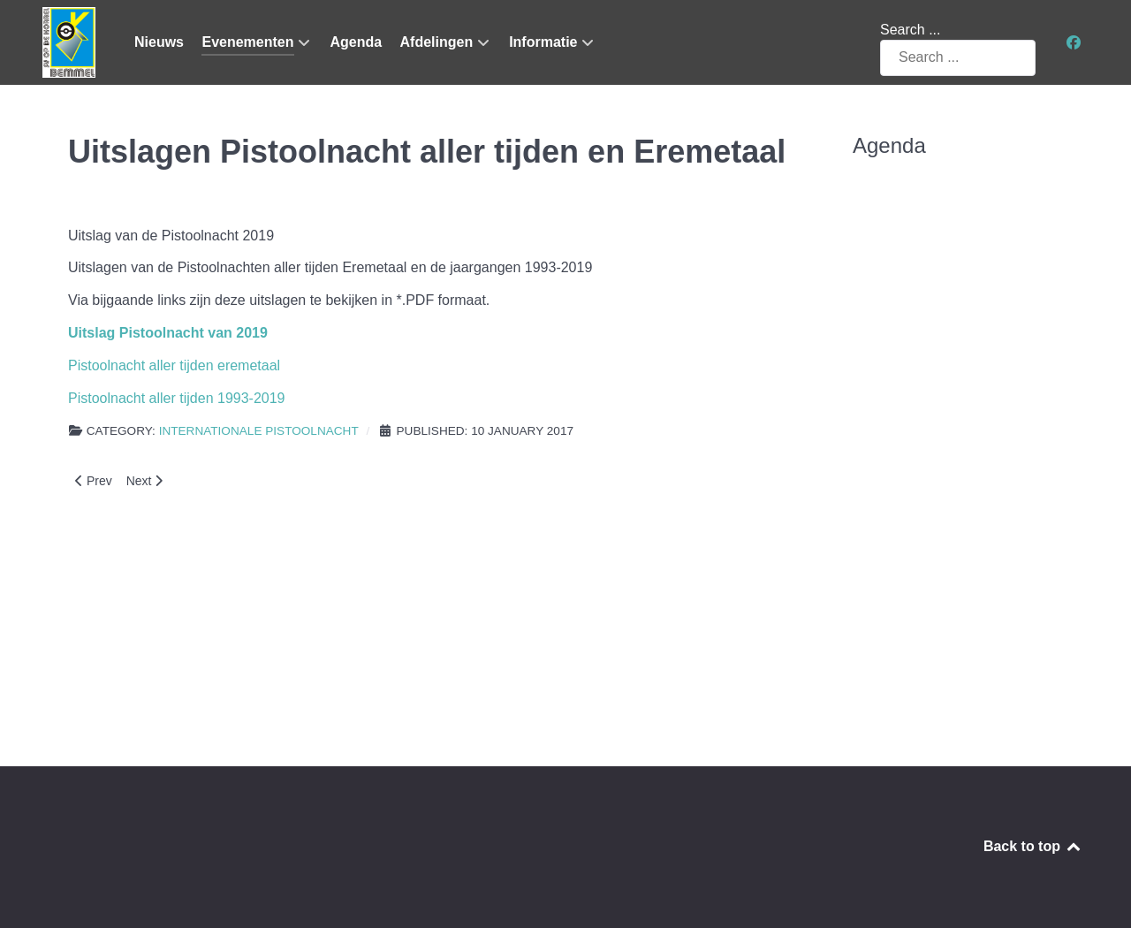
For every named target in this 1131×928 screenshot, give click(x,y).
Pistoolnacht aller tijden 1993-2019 (176, 398)
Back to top (1032, 846)
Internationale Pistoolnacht (259, 430)
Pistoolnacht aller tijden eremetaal (174, 365)
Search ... (910, 29)
